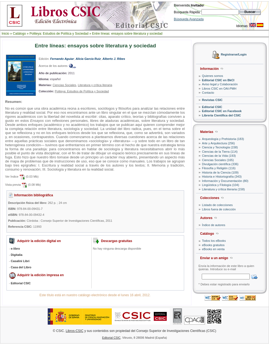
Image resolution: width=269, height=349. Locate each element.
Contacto (208, 92)
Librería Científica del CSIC (221, 115)
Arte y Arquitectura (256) (218, 143)
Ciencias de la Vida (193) (219, 155)
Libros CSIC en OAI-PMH (219, 88)
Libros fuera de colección (219, 209)
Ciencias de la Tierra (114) (220, 151)
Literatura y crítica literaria (95, 85)
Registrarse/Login (233, 54)
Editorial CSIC (212, 107)
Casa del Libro (21, 267)
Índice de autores (213, 225)
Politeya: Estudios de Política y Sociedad (59, 33)
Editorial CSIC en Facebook (222, 111)
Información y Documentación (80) (225, 180)
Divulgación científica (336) (220, 164)
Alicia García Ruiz (88, 58)
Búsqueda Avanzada (189, 19)
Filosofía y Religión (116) (219, 168)
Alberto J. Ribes (114, 58)
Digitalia (17, 254)
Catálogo (19, 33)
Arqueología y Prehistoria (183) (223, 139)
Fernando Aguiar (62, 58)
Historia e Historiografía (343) (222, 176)
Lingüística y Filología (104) (220, 185)
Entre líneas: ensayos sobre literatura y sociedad (127, 33)
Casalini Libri (20, 261)
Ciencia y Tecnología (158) (220, 147)
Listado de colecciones (217, 205)
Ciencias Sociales (64, 85)
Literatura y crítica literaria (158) (223, 189)
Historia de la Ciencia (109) (220, 172)
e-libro (15, 248)
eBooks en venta (213, 249)
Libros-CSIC (74, 331)
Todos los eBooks (214, 240)
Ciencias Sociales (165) (218, 160)
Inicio (5, 33)
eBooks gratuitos (213, 245)
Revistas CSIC (212, 100)
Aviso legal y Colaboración (220, 84)
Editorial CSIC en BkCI (218, 80)
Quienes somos (212, 75)
